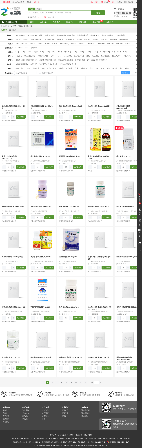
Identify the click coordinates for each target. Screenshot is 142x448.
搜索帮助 (6, 422)
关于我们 (52, 435)
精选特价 (70, 22)
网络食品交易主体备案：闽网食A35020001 (26, 442)
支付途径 (45, 410)
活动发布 (25, 419)
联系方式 (79, 435)
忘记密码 (6, 416)
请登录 (29, 2)
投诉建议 (84, 416)
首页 (32, 22)
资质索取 (25, 410)
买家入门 (6, 410)
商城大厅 (43, 22)
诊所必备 (83, 22)
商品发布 (25, 416)
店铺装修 (25, 413)
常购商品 (119, 2)
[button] (4, 117)
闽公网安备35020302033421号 (117, 442)
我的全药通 (94, 2)
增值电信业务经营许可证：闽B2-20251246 (116, 438)
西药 (20, 26)
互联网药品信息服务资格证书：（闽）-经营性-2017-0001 (83, 438)
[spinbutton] (8, 117)
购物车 (106, 2)
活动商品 (6, 419)
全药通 (13, 26)
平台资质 (70, 435)
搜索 (98, 13)
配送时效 (65, 416)
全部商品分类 (11, 22)
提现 (43, 419)
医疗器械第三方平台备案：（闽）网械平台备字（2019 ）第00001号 (63, 442)
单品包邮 (96, 22)
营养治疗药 (28, 26)
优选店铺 (109, 22)
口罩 (44, 17)
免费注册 (36, 2)
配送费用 (65, 413)
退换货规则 (85, 410)
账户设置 (45, 413)
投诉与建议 (88, 435)
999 (39, 17)
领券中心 (56, 22)
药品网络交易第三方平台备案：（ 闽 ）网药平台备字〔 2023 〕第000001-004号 (37, 438)
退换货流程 (85, 413)
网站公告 (131, 2)
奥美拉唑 (51, 17)
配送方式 (65, 410)
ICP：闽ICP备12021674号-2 (96, 442)
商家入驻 (6, 413)
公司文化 (61, 435)
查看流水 (45, 416)
